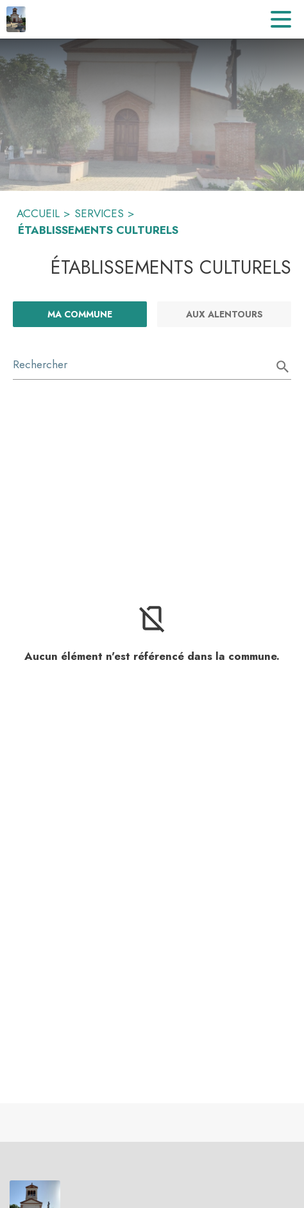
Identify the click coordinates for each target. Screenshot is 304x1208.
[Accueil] (16, 19)
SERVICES (99, 213)
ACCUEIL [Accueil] (38, 213)
